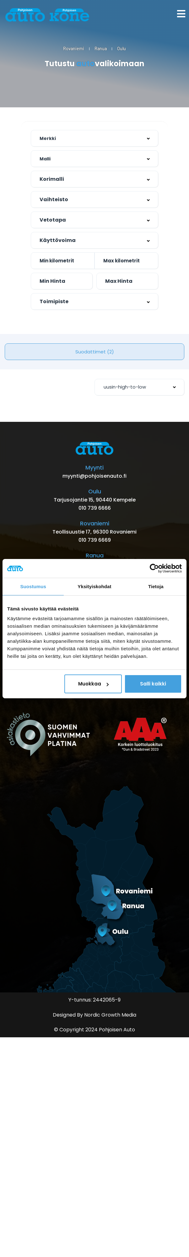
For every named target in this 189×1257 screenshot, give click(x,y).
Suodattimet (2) (94, 351)
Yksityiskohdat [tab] (94, 586)
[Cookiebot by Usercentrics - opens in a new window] (154, 568)
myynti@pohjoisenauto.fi (94, 476)
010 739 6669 (94, 540)
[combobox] (94, 179)
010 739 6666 (94, 508)
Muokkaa (93, 683)
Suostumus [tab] (33, 586)
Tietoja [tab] (156, 586)
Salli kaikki (153, 683)
